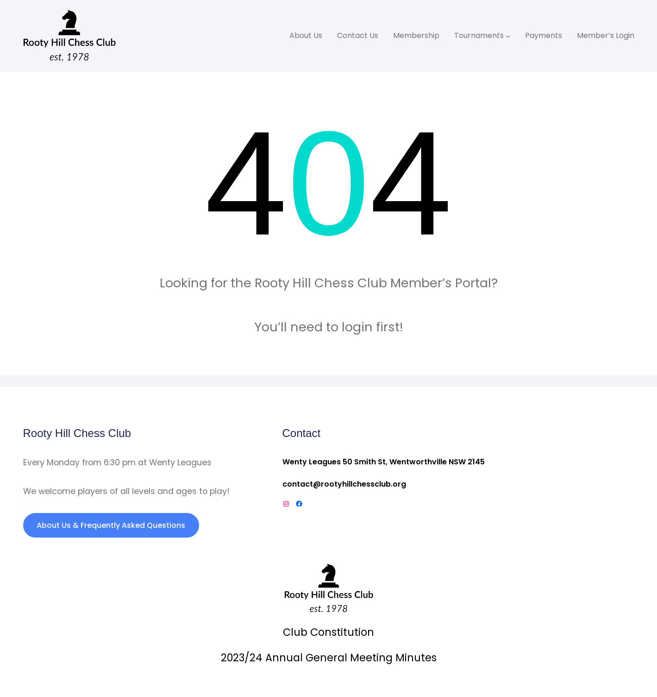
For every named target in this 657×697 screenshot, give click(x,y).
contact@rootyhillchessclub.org (344, 484)
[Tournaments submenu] (508, 36)
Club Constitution (328, 632)
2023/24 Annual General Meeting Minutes (329, 657)
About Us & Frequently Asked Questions (111, 525)
